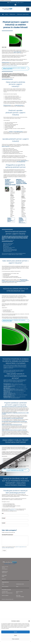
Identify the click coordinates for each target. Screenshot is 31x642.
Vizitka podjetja (4, 575)
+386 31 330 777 (19, 2)
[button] (29, 621)
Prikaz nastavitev (15, 639)
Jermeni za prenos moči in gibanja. (10, 65)
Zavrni (15, 635)
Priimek (4, 518)
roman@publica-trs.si (12, 509)
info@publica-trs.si (12, 2)
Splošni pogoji (18, 595)
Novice (17, 586)
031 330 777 (13, 508)
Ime (3, 513)
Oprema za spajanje (5, 595)
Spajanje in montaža (19, 591)
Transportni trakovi (5, 591)
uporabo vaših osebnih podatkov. (8, 547)
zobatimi (11, 131)
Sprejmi (15, 632)
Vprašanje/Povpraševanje (7, 534)
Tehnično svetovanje (5, 586)
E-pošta (4, 522)
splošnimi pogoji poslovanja (21, 546)
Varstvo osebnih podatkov (20, 596)
